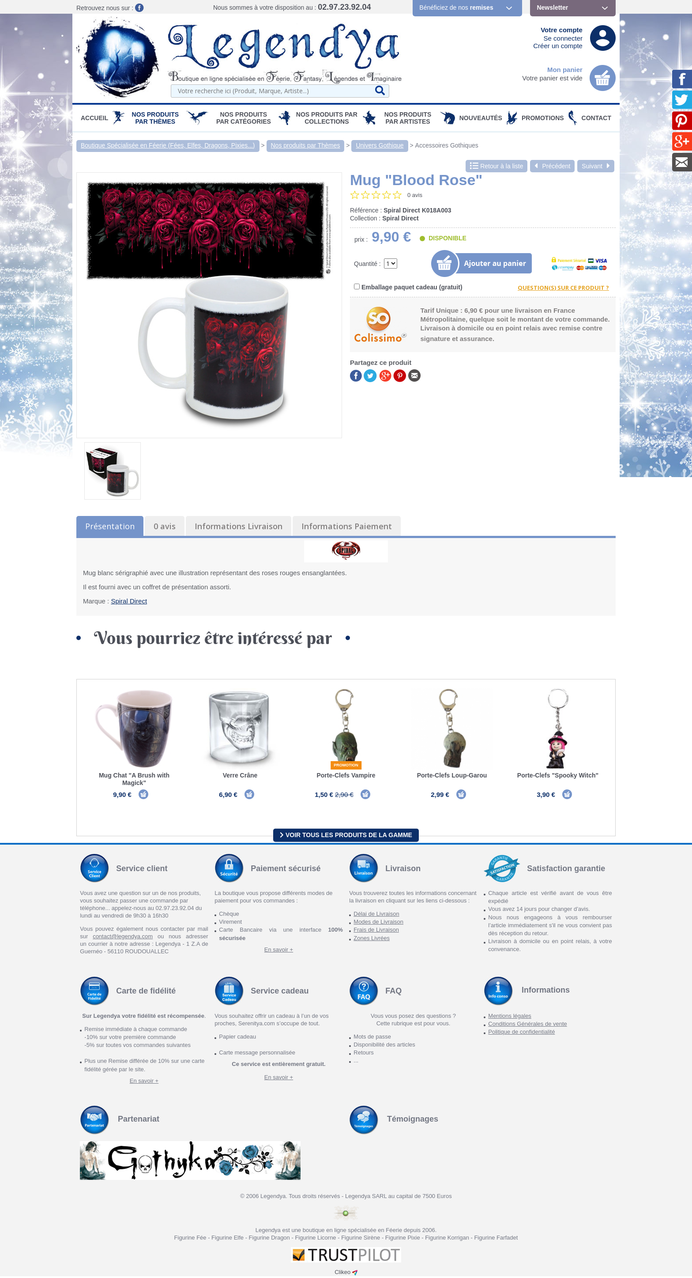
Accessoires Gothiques (446, 145)
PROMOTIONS (543, 117)
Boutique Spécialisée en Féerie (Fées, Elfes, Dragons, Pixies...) (168, 145)
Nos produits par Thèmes (155, 118)
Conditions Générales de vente (527, 1025)
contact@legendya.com (123, 938)
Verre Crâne (240, 775)
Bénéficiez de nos (456, 7)
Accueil (94, 117)
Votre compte (562, 30)
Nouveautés (480, 117)
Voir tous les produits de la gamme (346, 836)
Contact (596, 117)
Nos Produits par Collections (326, 118)
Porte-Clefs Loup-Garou (452, 775)
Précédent (552, 166)
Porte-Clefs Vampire (345, 775)
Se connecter (563, 38)
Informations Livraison (238, 526)
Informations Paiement (346, 526)
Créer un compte (558, 45)
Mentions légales (509, 1017)
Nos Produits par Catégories (243, 118)
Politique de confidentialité (521, 1033)
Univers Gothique (379, 145)
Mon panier (565, 69)
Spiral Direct (129, 601)
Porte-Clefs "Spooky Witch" (557, 775)
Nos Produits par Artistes (408, 118)
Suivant (596, 166)
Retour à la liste (496, 166)
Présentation (110, 526)
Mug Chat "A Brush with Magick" (134, 779)
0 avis (165, 526)
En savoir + (278, 951)
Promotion (346, 765)
